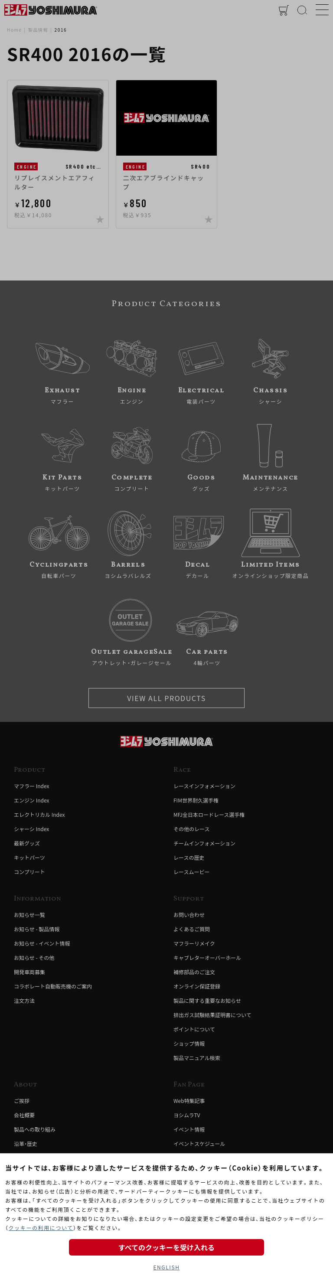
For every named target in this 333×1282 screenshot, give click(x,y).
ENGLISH (166, 1267)
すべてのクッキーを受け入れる (166, 1247)
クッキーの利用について (41, 1227)
